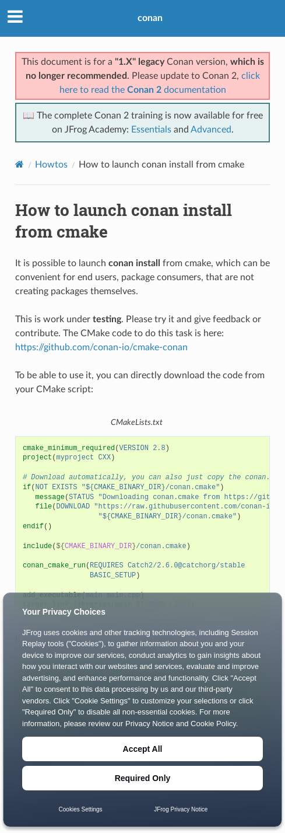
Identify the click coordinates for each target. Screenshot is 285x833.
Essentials (151, 129)
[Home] (19, 164)
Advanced (211, 129)
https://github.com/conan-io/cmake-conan (101, 347)
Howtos (51, 164)
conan (150, 18)
